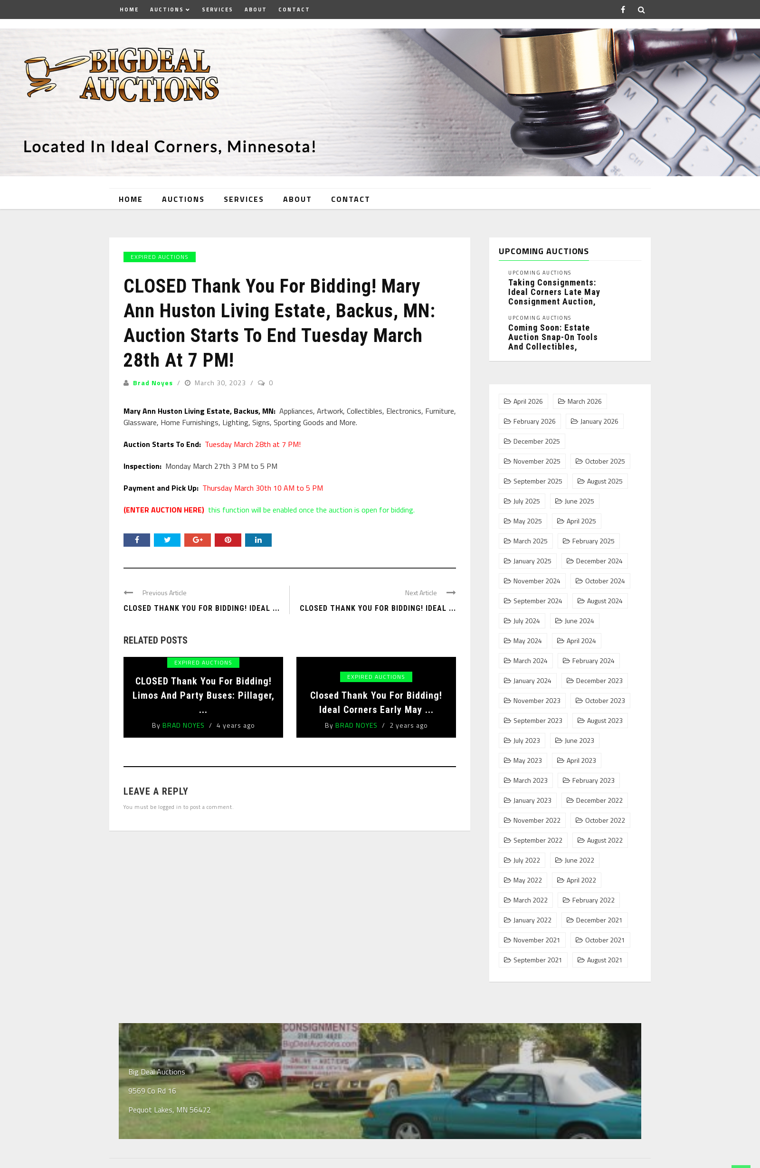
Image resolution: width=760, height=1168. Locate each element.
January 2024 (532, 680)
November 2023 (536, 700)
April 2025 (581, 521)
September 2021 (537, 960)
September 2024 (537, 601)
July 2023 (526, 740)
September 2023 (537, 720)
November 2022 (536, 820)
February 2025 (593, 541)
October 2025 (605, 461)
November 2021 (536, 940)
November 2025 (536, 461)
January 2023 (532, 800)
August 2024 (605, 601)
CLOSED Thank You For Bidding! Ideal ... (202, 608)
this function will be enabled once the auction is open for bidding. (269, 509)
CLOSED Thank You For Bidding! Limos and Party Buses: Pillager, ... (204, 695)
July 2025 (526, 501)
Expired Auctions (160, 256)
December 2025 (536, 441)
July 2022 (526, 860)
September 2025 (537, 481)
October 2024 (605, 581)
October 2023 (605, 700)
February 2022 (593, 900)
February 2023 (593, 780)
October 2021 (605, 940)
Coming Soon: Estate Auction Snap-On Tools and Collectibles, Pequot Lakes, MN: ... (553, 342)
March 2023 (530, 780)
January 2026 (599, 421)
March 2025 (530, 541)
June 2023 (579, 740)
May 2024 (527, 641)
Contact (294, 9)
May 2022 (527, 880)
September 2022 (537, 840)
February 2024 (593, 660)
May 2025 (527, 521)
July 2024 (526, 621)
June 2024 (579, 621)
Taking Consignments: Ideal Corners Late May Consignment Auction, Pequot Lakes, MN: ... (554, 296)
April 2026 (528, 401)
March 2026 (585, 401)
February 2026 (534, 421)
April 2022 (581, 880)
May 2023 (527, 760)
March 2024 (530, 660)
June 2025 (579, 501)
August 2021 (605, 960)
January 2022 (532, 920)
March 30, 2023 (221, 383)
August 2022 (605, 840)
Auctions (167, 9)
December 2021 (599, 920)
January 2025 (532, 561)
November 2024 (536, 581)
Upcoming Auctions (539, 272)
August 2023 (605, 720)
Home (129, 9)
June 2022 (579, 860)
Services (217, 9)
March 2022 (530, 900)
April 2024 (581, 641)
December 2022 (599, 800)
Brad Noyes (153, 383)
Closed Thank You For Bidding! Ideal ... (378, 608)
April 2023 (581, 760)
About (256, 9)
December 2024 (599, 561)
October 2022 (605, 820)
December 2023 (599, 680)
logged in (170, 807)
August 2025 (605, 481)
